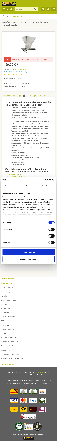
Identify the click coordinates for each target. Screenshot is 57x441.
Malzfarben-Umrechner (9, 342)
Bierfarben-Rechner (8, 329)
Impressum (5, 325)
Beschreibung (7, 96)
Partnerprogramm (7, 292)
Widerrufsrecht (6, 308)
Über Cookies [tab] (47, 186)
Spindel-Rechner (7, 350)
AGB (2, 321)
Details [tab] (28, 186)
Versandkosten (40, 372)
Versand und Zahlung (9, 300)
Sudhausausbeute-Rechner (11, 354)
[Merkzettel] (43, 9)
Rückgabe (4, 304)
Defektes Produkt (7, 288)
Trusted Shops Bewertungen (36, 96)
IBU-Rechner (5, 333)
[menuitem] (7, 9)
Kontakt (4, 296)
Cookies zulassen (28, 252)
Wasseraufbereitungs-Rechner (12, 358)
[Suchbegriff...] (26, 9)
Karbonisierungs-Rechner (10, 338)
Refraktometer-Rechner (9, 346)
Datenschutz (5, 313)
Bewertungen (19, 96)
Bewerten (16, 79)
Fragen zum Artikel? (13, 174)
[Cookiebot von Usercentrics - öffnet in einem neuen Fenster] (45, 180)
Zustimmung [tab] (10, 186)
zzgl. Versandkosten (20, 69)
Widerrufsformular (8, 317)
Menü (7, 8)
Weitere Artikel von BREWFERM (17, 176)
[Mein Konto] (48, 9)
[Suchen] (35, 9)
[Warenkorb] (53, 9)
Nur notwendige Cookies (28, 259)
